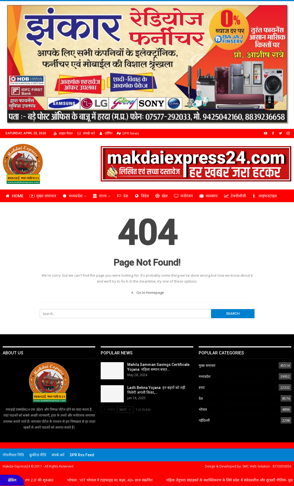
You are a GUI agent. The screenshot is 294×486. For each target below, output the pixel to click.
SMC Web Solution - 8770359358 (266, 466)
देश (122, 196)
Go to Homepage (147, 292)
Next (125, 409)
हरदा (202, 387)
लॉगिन (105, 133)
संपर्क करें (86, 133)
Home (14, 196)
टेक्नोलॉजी (235, 196)
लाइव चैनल (63, 133)
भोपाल (203, 409)
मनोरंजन (183, 196)
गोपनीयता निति (13, 455)
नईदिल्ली (204, 420)
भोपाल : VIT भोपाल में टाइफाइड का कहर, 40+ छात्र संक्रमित (116, 480)
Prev (109, 409)
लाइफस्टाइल (264, 196)
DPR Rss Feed (82, 455)
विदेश (141, 196)
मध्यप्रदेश (72, 196)
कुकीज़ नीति (37, 455)
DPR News (128, 133)
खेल (161, 196)
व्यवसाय (208, 196)
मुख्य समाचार (43, 196)
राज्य (99, 196)
